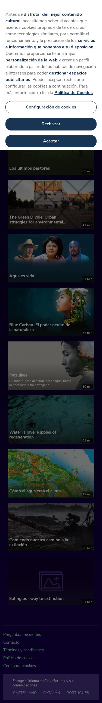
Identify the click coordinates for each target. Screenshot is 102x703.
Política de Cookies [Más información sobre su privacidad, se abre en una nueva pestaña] (73, 90)
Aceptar (51, 139)
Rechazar (51, 122)
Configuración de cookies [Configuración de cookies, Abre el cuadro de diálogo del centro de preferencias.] (51, 104)
